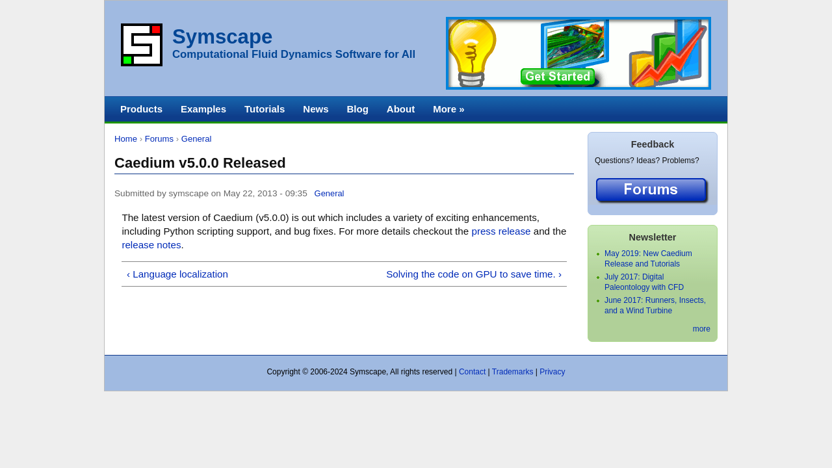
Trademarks (513, 371)
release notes (151, 244)
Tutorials (264, 108)
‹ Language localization (177, 274)
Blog (357, 108)
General (196, 139)
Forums (159, 139)
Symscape (222, 36)
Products (141, 108)
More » (448, 108)
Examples (203, 108)
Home (125, 139)
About (401, 108)
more (701, 328)
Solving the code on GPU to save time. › (474, 274)
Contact (472, 371)
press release (500, 231)
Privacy (552, 371)
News (315, 108)
